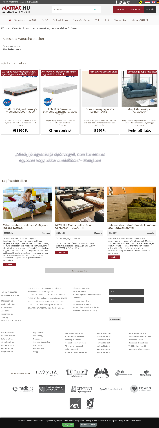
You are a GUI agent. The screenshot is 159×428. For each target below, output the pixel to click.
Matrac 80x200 (103, 340)
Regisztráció (135, 9)
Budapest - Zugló (136, 340)
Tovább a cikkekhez (79, 271)
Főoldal (5, 28)
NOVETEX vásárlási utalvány (85, 310)
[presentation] (129, 310)
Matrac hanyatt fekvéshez (76, 352)
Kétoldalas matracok (74, 333)
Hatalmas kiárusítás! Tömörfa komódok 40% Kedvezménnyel (132, 226)
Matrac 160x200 (103, 336)
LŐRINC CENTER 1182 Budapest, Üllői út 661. (45, 305)
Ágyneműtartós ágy (41, 342)
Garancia (77, 298)
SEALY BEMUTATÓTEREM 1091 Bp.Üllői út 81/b (46, 308)
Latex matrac (7, 339)
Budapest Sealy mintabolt (140, 336)
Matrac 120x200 (103, 349)
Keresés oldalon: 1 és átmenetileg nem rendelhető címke (44, 28)
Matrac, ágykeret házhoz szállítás (87, 294)
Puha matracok (71, 349)
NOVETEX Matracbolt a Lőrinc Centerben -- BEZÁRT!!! (73, 226)
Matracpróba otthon (81, 301)
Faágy (35, 351)
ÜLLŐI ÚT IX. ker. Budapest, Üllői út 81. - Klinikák (46, 295)
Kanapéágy (38, 336)
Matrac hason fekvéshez (75, 343)
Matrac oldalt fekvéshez (75, 336)
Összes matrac (7, 348)
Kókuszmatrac (7, 332)
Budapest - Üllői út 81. (138, 333)
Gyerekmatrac (7, 342)
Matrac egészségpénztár (20, 373)
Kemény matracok (73, 340)
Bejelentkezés (122, 9)
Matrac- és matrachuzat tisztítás (86, 307)
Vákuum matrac (8, 336)
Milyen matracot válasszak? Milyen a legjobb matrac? (25, 226)
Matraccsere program (82, 304)
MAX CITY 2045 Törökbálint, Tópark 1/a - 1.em (45, 301)
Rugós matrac (7, 351)
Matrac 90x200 (103, 346)
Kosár (150, 9)
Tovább (9, 264)
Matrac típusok (7, 345)
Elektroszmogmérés (81, 288)
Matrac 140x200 (103, 352)
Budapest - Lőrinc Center (139, 349)
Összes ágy (37, 339)
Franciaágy (38, 345)
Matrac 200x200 (104, 333)
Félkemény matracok (74, 346)
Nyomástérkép (79, 291)
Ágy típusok (38, 332)
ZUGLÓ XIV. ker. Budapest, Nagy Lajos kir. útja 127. (47, 298)
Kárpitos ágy (38, 348)
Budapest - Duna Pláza (138, 343)
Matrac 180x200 (103, 343)
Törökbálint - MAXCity (138, 346)
